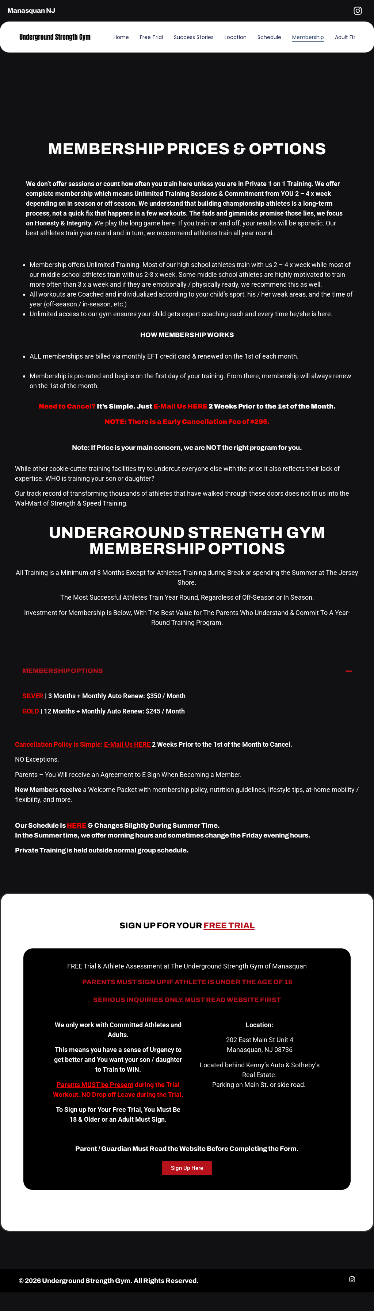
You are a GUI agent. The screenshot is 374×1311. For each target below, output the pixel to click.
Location (236, 37)
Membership (308, 37)
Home (121, 37)
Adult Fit (345, 37)
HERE (77, 825)
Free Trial (151, 37)
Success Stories (194, 37)
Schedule (269, 37)
